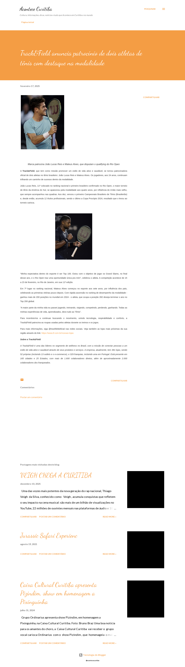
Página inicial (27, 22)
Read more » (109, 516)
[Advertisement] (69, 427)
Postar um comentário (31, 397)
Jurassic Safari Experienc (48, 535)
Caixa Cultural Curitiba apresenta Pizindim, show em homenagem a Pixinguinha (58, 593)
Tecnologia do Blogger (92, 655)
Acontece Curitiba (36, 9)
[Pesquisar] (150, 9)
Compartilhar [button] (151, 97)
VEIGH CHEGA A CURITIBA (56, 475)
